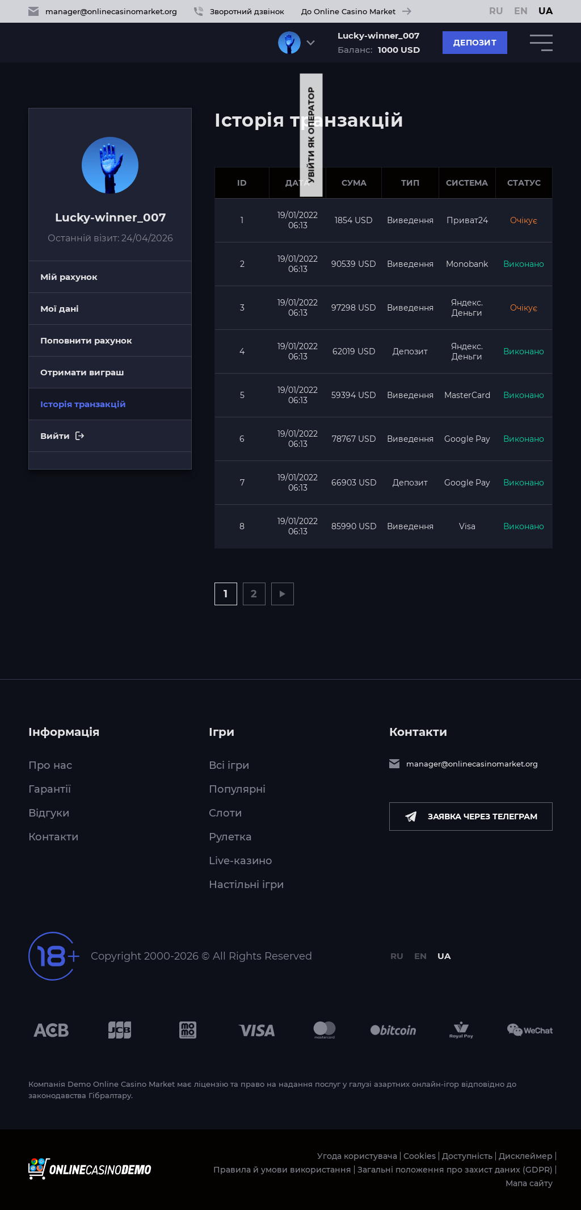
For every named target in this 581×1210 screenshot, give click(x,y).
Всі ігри (229, 765)
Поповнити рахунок (86, 340)
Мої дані (59, 308)
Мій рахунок (69, 276)
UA (545, 11)
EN (521, 11)
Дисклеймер (526, 1156)
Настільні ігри (246, 884)
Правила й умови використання (282, 1170)
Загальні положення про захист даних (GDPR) (455, 1170)
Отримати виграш (82, 372)
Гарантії (49, 789)
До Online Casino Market (356, 11)
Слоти (225, 813)
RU (496, 11)
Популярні (237, 789)
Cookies (419, 1156)
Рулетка (230, 837)
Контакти (53, 837)
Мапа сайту (529, 1183)
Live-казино (240, 861)
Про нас (50, 765)
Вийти (115, 441)
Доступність (467, 1156)
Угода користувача (357, 1156)
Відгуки (48, 813)
